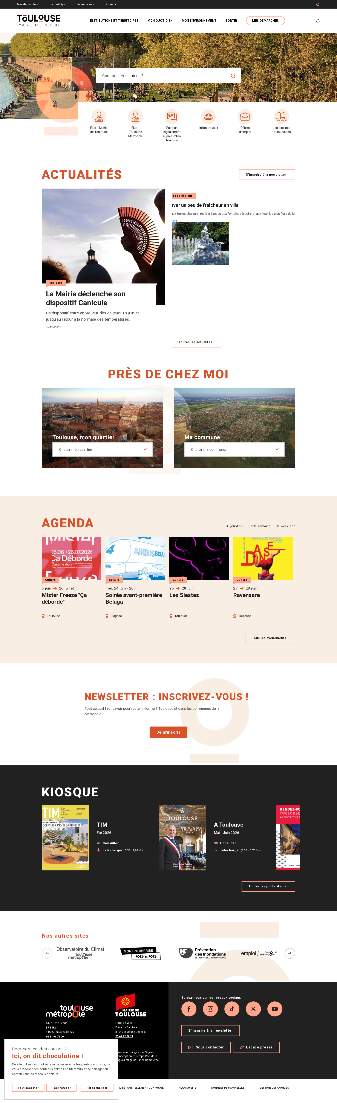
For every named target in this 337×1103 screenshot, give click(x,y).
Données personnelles (227, 1093)
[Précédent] (47, 959)
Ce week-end (285, 532)
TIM (102, 831)
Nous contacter (206, 1053)
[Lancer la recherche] (233, 75)
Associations (85, 4)
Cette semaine (259, 532)
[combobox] (161, 75)
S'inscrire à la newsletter (267, 175)
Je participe (57, 4)
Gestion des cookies (274, 1093)
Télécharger (123, 856)
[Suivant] (290, 959)
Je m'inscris (168, 738)
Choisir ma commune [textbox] (208, 456)
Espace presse (256, 1053)
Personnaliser (97, 1087)
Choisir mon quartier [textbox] (75, 456)
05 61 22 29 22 (124, 1042)
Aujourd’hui (234, 532)
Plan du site (187, 1093)
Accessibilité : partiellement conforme (134, 1093)
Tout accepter (28, 1087)
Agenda (111, 4)
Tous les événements (270, 644)
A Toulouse (229, 831)
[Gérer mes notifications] (318, 20)
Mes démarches (27, 4)
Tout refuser (61, 1087)
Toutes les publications (268, 892)
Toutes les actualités (196, 348)
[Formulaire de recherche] (318, 4)
